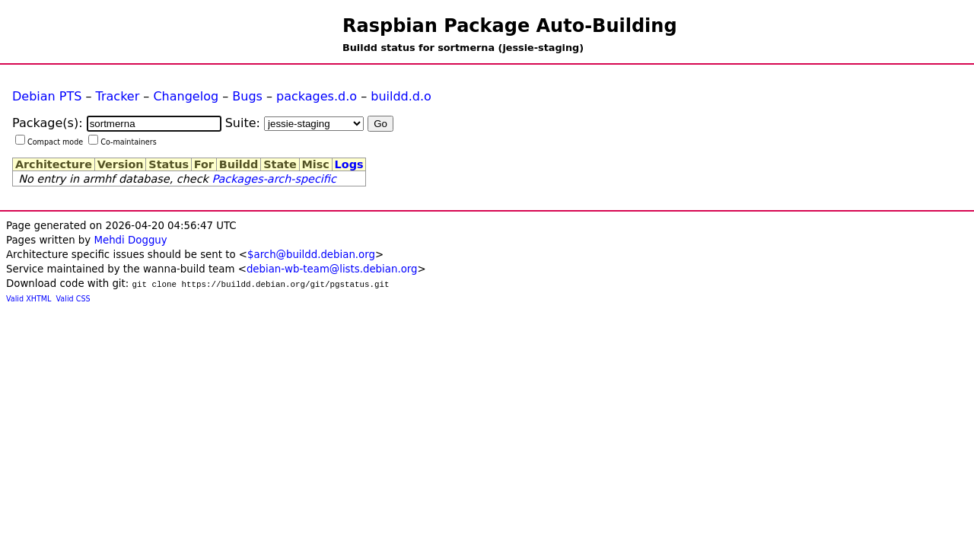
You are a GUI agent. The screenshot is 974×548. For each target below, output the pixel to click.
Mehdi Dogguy (130, 240)
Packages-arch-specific (274, 179)
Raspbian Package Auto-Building (509, 26)
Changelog (185, 96)
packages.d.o (316, 96)
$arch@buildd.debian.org (311, 254)
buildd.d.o (401, 96)
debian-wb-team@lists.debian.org (332, 269)
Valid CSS (73, 299)
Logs (349, 164)
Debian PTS (46, 96)
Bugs (247, 96)
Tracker (118, 96)
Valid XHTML (28, 299)
